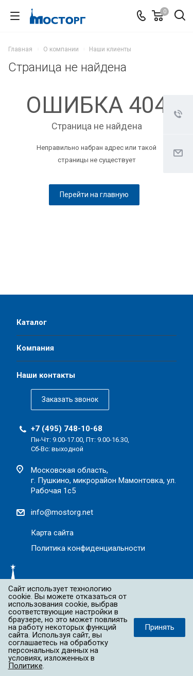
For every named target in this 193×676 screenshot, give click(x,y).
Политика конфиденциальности (88, 548)
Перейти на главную (94, 194)
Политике (25, 665)
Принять (159, 627)
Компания (35, 348)
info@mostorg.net (62, 512)
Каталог (31, 322)
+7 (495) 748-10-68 (66, 428)
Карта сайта (52, 532)
